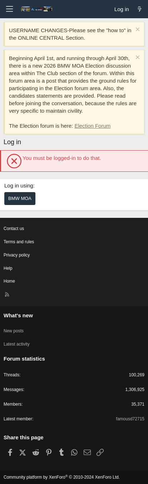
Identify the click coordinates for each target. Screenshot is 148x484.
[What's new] (140, 9)
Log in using (18, 185)
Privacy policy (17, 255)
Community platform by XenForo (62, 477)
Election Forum (92, 126)
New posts (14, 330)
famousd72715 (130, 418)
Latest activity (17, 344)
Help (8, 268)
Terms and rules (19, 241)
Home (9, 281)
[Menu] (9, 9)
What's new (18, 315)
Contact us (14, 228)
